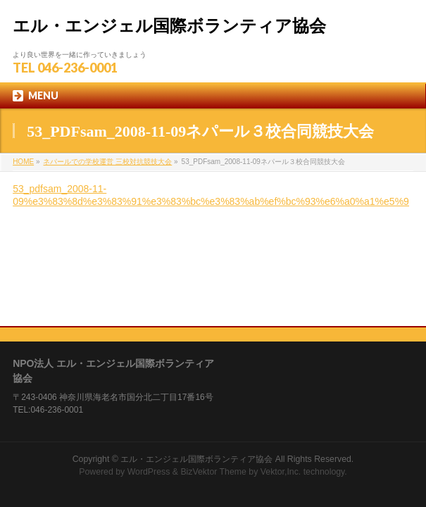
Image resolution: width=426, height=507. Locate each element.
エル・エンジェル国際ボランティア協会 (169, 26)
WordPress (148, 385)
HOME (23, 161)
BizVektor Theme (213, 385)
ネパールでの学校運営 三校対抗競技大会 (107, 161)
